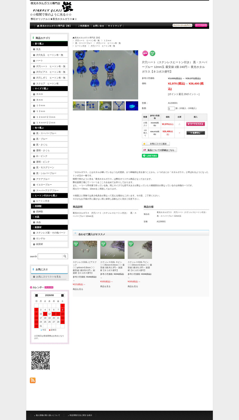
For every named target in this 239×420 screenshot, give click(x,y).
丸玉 (38, 49)
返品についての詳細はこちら (161, 150)
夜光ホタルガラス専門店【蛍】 (56, 26)
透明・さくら (43, 150)
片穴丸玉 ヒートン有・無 (49, 55)
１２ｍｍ (107, 40)
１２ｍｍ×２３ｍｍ (45, 117)
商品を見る (78, 289)
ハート (39, 60)
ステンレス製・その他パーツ (50, 232)
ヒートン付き (80, 46)
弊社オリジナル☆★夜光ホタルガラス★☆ (54, 19)
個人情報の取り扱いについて (48, 415)
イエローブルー (44, 184)
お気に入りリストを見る (48, 276)
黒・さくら (41, 144)
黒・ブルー (41, 139)
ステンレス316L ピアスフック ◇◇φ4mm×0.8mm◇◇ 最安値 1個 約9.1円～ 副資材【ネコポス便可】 (85, 267)
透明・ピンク (43, 162)
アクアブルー (43, 179)
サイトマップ (115, 26)
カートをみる (201, 25)
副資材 (39, 244)
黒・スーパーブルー (83, 43)
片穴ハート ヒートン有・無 (87, 40)
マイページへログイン (182, 25)
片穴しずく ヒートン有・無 (50, 77)
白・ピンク (41, 156)
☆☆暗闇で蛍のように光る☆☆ (51, 14)
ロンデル (40, 238)
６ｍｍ (39, 94)
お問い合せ (98, 26)
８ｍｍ (39, 100)
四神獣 (39, 211)
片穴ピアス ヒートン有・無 (50, 72)
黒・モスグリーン (45, 167)
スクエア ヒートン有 (47, 83)
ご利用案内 (83, 26)
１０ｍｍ (40, 105)
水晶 (38, 222)
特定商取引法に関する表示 (81, 415)
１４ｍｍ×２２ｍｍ (45, 122)
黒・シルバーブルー (46, 173)
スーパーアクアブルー (47, 190)
